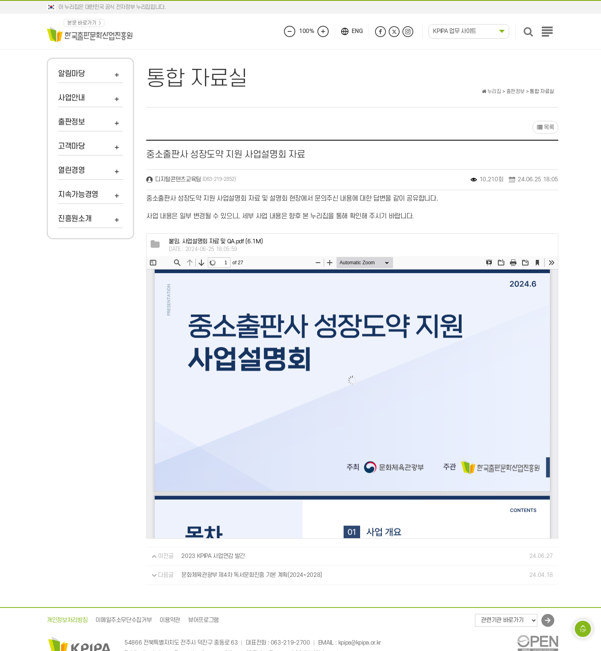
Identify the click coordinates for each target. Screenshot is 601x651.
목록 (545, 127)
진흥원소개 (74, 219)
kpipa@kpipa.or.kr (359, 642)
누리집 (491, 91)
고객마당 (71, 146)
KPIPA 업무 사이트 (454, 31)
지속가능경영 (78, 195)
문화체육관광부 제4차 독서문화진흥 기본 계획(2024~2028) (251, 575)
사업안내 (71, 98)
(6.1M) (216, 241)
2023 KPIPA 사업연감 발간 (213, 556)
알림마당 (71, 74)
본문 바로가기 (82, 23)
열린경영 (71, 170)
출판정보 (71, 122)
